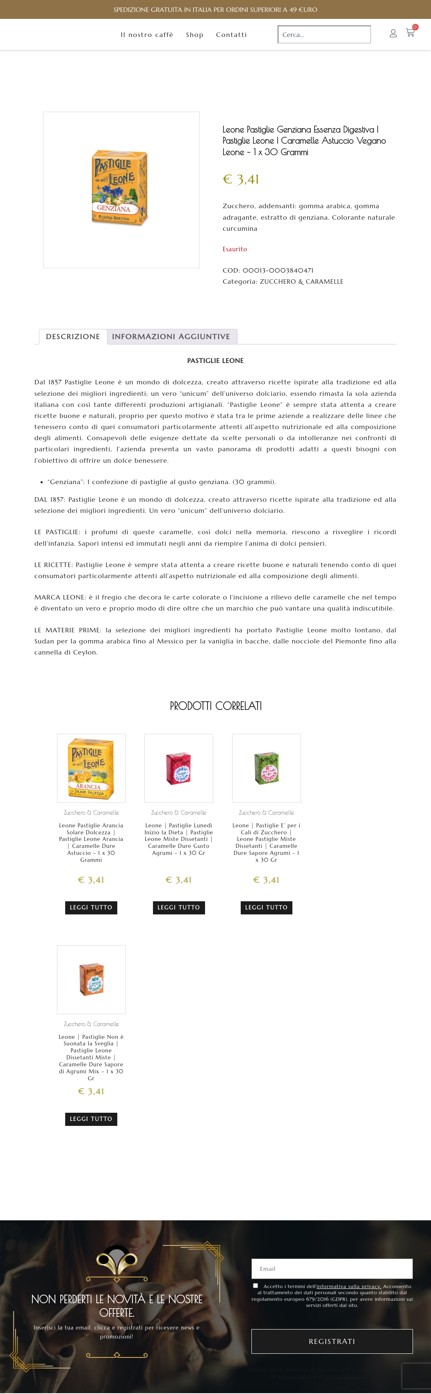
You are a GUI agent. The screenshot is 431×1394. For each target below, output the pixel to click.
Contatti (231, 41)
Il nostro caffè (147, 41)
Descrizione (73, 350)
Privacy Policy (293, 1384)
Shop (195, 41)
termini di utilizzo (347, 1384)
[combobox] (324, 41)
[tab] (73, 350)
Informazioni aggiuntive (171, 350)
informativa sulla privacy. (349, 1294)
